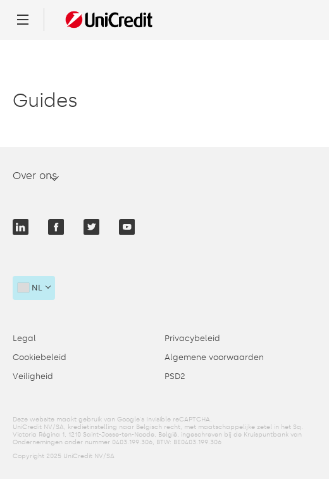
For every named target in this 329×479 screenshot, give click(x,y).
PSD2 (174, 376)
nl (30, 287)
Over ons (35, 176)
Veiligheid (33, 376)
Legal (24, 338)
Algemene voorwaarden (214, 357)
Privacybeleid (192, 338)
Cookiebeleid (39, 357)
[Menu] (23, 19)
